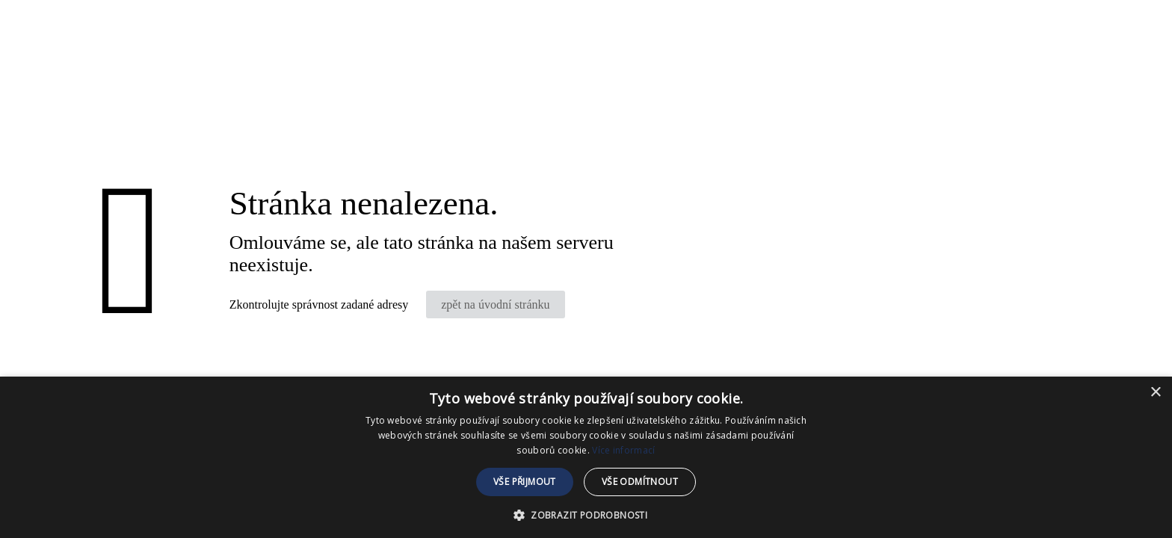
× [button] (1155, 392)
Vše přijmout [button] (524, 481)
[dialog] (586, 457)
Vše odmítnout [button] (640, 481)
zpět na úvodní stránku (495, 304)
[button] (586, 513)
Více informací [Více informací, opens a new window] (623, 450)
